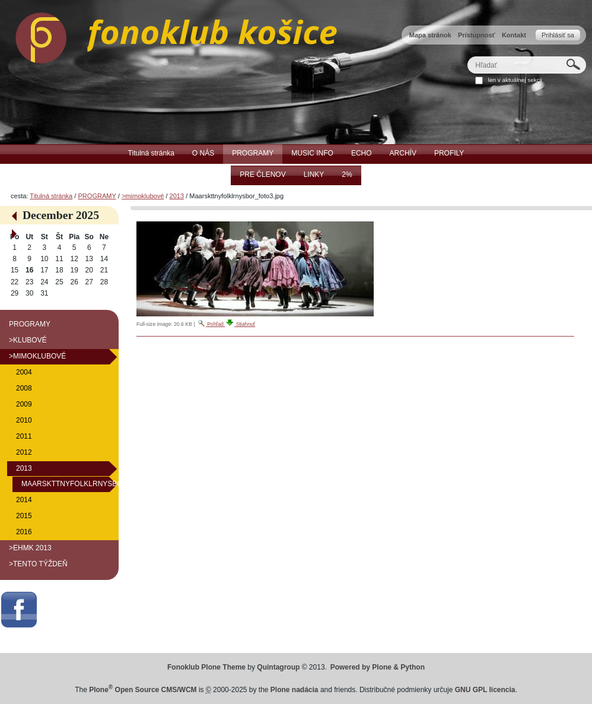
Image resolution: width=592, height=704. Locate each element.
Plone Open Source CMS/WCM (142, 690)
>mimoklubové (143, 195)
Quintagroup (278, 667)
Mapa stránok (430, 35)
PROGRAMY (97, 195)
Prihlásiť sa (558, 35)
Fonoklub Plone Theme (206, 667)
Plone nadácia (294, 690)
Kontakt (514, 35)
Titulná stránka (51, 195)
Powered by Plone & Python (377, 667)
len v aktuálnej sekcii (515, 80)
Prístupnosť (476, 35)
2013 (177, 195)
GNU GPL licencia (485, 690)
